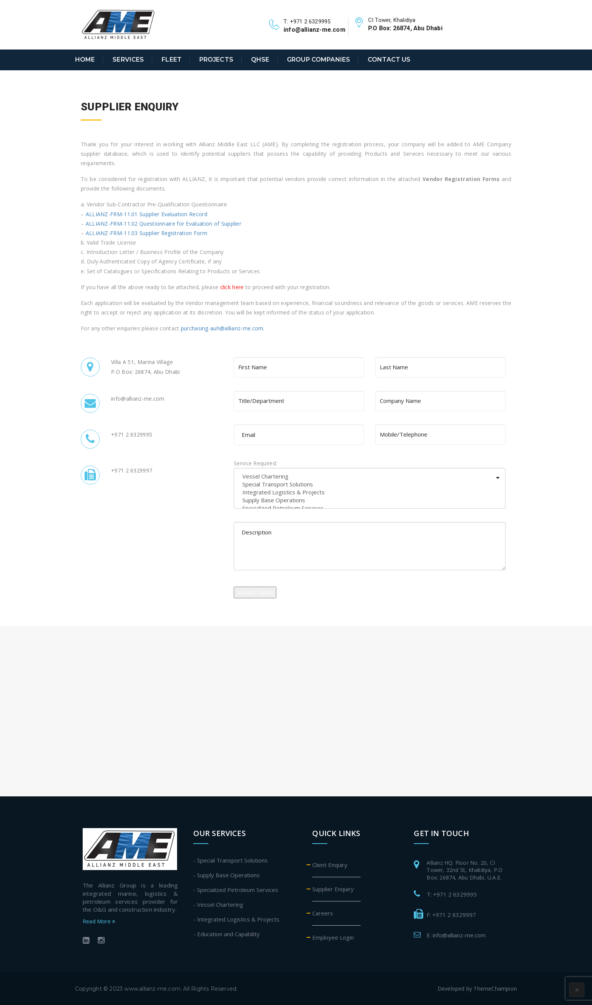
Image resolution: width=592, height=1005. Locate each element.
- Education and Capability (226, 934)
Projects (216, 60)
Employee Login (333, 937)
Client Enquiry (329, 865)
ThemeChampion (495, 988)
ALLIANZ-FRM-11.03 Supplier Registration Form (146, 233)
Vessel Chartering (370, 476)
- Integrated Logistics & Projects (236, 919)
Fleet (172, 60)
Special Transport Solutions (370, 484)
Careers (322, 913)
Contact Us (389, 60)
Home (85, 60)
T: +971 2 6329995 (452, 894)
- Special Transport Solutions (230, 860)
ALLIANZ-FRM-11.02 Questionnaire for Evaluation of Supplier (163, 223)
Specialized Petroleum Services (370, 508)
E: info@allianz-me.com (456, 935)
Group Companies (318, 60)
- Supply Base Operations (226, 875)
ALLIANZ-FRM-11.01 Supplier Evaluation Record (146, 214)
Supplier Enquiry (333, 889)
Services (128, 60)
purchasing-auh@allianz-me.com (222, 328)
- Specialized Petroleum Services (235, 890)
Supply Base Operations (370, 500)
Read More (99, 921)
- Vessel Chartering (218, 904)
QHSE (260, 60)
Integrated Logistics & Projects (370, 492)
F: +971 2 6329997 (451, 914)
